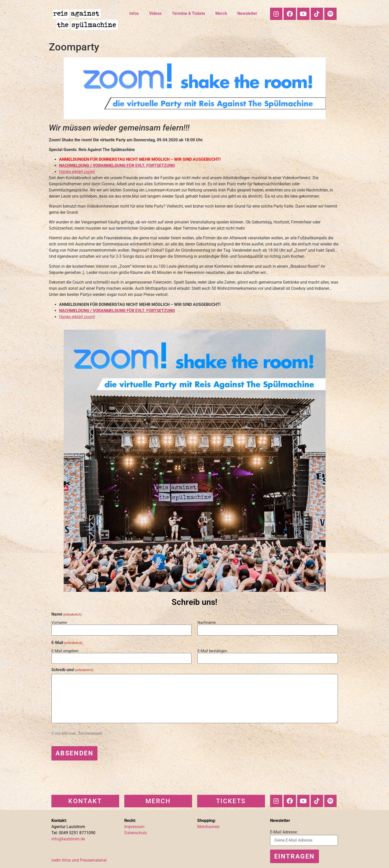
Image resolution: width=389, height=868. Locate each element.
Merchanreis (208, 825)
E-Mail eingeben (65, 650)
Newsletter (247, 13)
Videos (155, 13)
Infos (134, 13)
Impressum (134, 825)
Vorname (59, 622)
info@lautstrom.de (68, 837)
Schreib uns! (72, 669)
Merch (221, 13)
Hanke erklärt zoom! (77, 171)
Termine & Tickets (188, 13)
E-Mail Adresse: (284, 831)
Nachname (206, 622)
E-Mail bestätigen (212, 650)
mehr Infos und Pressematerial (79, 858)
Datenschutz (135, 831)
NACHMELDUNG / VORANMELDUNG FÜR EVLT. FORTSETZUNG (117, 165)
